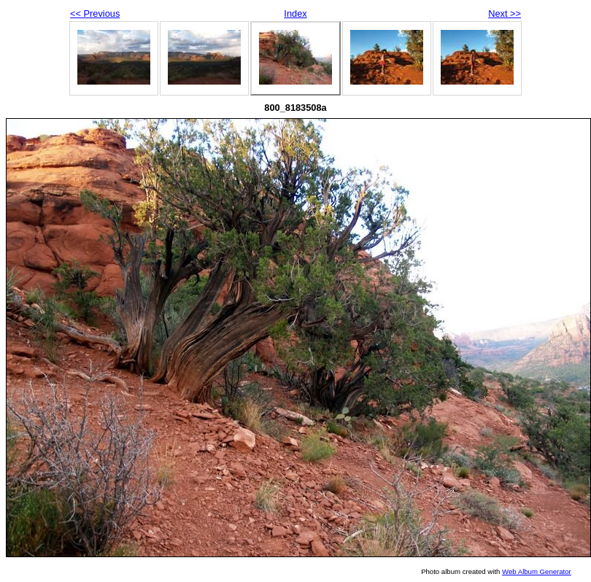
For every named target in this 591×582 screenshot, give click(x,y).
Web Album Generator (536, 571)
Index (295, 13)
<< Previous (95, 13)
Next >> (504, 13)
